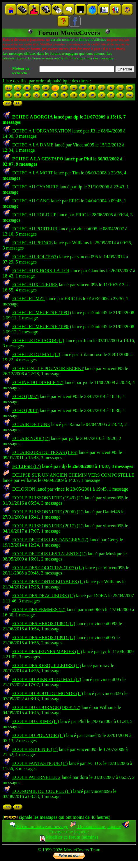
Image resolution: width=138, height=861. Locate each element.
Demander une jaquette (95, 826)
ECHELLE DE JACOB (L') (38, 340)
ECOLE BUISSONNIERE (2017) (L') (48, 525)
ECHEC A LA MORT (32, 172)
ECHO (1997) (25, 396)
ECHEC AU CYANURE (35, 186)
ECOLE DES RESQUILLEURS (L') (46, 665)
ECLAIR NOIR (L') (30, 438)
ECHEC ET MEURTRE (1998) (41, 326)
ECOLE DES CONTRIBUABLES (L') (48, 581)
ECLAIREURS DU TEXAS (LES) (44, 452)
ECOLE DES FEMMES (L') (39, 609)
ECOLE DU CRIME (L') (35, 721)
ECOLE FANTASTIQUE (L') (40, 763)
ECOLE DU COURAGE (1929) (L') (46, 707)
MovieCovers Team (82, 849)
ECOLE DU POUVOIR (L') (38, 735)
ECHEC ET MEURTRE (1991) (41, 312)
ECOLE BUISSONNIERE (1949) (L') (48, 497)
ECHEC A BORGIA (32, 116)
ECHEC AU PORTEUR (34, 228)
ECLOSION (23, 489)
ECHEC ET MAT (28, 298)
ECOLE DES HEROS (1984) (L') (43, 623)
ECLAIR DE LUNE (31, 424)
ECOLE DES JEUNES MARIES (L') (47, 651)
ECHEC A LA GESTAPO (37, 158)
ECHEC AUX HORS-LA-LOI (40, 270)
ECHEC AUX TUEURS (35, 284)
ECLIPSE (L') (26, 466)
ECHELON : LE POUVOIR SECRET (48, 368)
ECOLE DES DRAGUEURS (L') (43, 595)
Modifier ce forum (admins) (69, 837)
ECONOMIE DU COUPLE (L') (42, 791)
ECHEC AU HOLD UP (34, 214)
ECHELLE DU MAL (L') (36, 354)
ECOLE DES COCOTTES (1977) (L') (48, 567)
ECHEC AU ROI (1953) (35, 256)
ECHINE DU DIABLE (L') (37, 382)
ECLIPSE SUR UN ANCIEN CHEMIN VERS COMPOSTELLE (73, 475)
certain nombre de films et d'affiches (78, 39)
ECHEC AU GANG (31, 200)
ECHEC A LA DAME (33, 144)
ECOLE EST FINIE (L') (35, 749)
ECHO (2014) (25, 410)
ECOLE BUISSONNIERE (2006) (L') (48, 511)
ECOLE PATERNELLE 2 (36, 777)
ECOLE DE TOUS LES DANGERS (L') (50, 539)
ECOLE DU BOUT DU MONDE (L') (47, 693)
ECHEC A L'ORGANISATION (41, 130)
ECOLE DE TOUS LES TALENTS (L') (49, 553)
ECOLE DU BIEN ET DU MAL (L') (46, 679)
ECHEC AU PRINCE (32, 242)
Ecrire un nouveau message (38, 826)
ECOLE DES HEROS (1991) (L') (43, 637)
